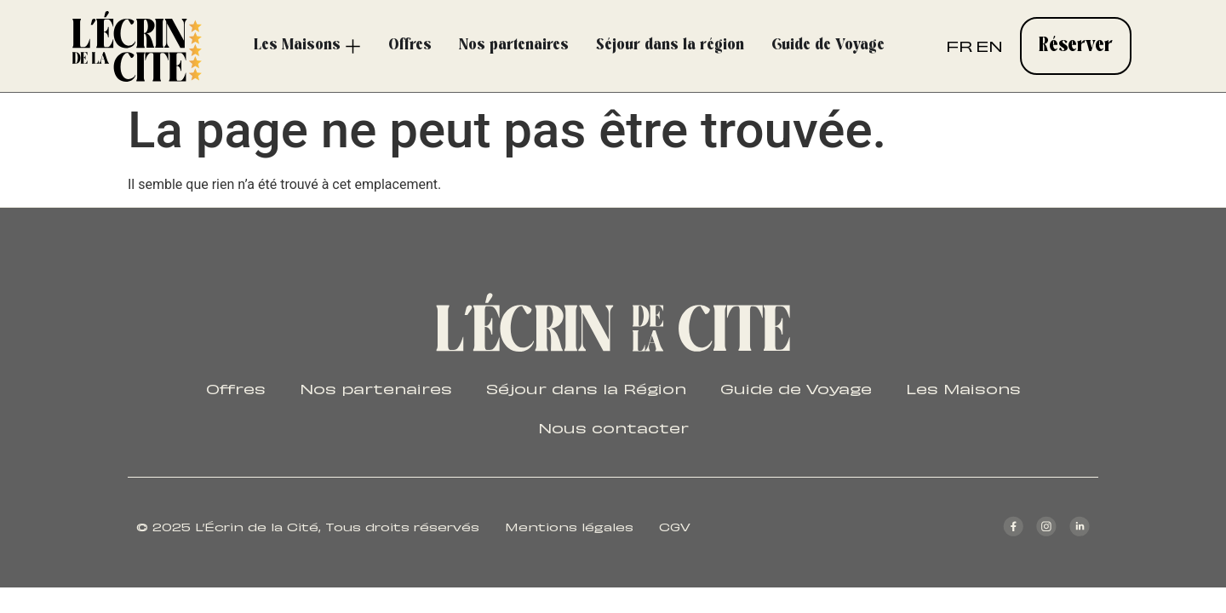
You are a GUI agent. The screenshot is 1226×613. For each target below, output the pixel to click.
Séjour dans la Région (585, 388)
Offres (234, 388)
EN (989, 44)
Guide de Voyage (797, 388)
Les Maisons (965, 388)
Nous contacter (613, 427)
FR (959, 44)
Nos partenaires (374, 388)
